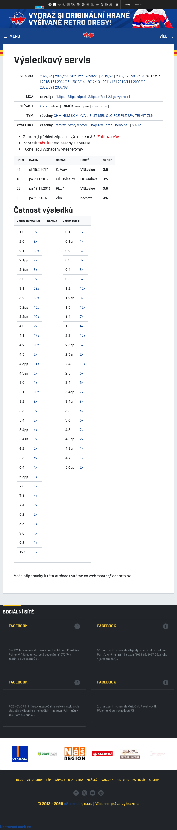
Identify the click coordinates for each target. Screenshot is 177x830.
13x (82, 307)
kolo (43, 106)
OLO (109, 115)
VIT (143, 115)
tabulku (44, 142)
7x (35, 260)
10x (36, 316)
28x (36, 288)
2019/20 (107, 76)
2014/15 (63, 81)
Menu (14, 36)
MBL (101, 115)
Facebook (18, 747)
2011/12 (109, 81)
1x (35, 382)
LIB (89, 115)
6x (81, 250)
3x (35, 269)
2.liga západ (76, 96)
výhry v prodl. (78, 125)
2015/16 (48, 81)
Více (163, 36)
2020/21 (92, 76)
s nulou (137, 125)
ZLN (150, 115)
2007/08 (61, 87)
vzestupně (99, 106)
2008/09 (46, 87)
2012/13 (93, 81)
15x (36, 307)
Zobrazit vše (108, 136)
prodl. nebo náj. (117, 125)
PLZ (124, 115)
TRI (137, 115)
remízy (61, 125)
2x (35, 448)
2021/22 (76, 76)
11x (36, 363)
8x (35, 241)
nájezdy (97, 125)
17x (36, 335)
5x (35, 232)
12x (82, 288)
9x (35, 279)
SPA (131, 115)
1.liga (60, 96)
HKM (66, 115)
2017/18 (137, 76)
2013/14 (78, 81)
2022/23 (61, 76)
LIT (94, 115)
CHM (58, 115)
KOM (74, 115)
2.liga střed (96, 96)
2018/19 (122, 76)
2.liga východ (118, 96)
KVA (82, 115)
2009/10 (139, 81)
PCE (116, 115)
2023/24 (46, 76)
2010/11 (124, 81)
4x (35, 429)
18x (36, 250)
